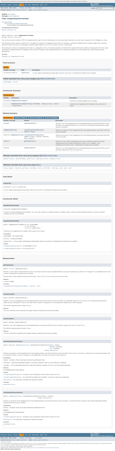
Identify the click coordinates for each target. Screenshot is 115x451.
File (25, 138)
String (29, 103)
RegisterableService (9, 30)
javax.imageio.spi (13, 16)
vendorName (7, 82)
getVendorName (21, 158)
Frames (22, 8)
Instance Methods (21, 118)
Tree (29, 4)
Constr (18, 10)
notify (40, 168)
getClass (25, 168)
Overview (3, 4)
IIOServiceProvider (14, 37)
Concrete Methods (51, 118)
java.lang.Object (7, 22)
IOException (54, 350)
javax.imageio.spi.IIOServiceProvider (15, 23)
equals (11, 168)
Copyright (3, 446)
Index (41, 4)
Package (15, 4)
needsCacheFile (29, 148)
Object (27, 131)
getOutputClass (29, 141)
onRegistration (55, 158)
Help (45, 4)
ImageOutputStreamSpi (18, 100)
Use (26, 4)
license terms (34, 447)
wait (61, 168)
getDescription (9, 158)
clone (5, 168)
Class (13, 72)
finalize (18, 168)
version (15, 82)
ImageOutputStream (10, 130)
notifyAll (47, 168)
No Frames (28, 8)
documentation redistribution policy (51, 447)
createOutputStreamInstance (34, 130)
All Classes (38, 8)
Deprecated (35, 4)
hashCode (33, 168)
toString (55, 168)
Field (13, 10)
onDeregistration (42, 158)
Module (9, 4)
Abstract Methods (36, 118)
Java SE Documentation (32, 443)
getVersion (30, 158)
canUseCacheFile (29, 123)
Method (24, 10)
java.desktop (11, 14)
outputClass (25, 72)
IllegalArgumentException (13, 246)
